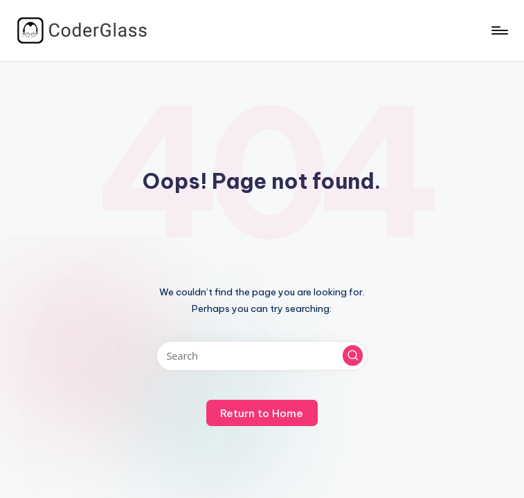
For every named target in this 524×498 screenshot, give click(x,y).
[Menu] (498, 30)
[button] (353, 355)
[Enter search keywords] (262, 356)
